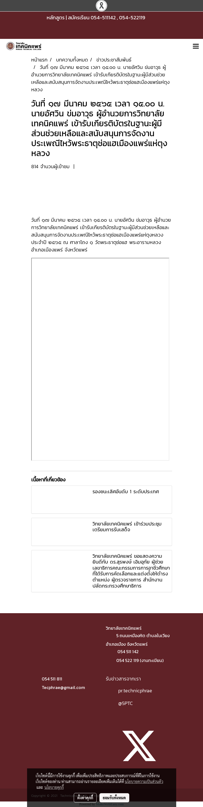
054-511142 (103, 17)
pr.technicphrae (135, 690)
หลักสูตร (56, 17)
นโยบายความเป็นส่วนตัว (144, 781)
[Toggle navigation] (196, 47)
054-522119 (132, 17)
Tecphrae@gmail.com (63, 687)
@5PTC (125, 703)
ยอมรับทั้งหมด (114, 797)
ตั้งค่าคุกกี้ (85, 797)
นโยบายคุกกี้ (54, 787)
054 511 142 (128, 651)
